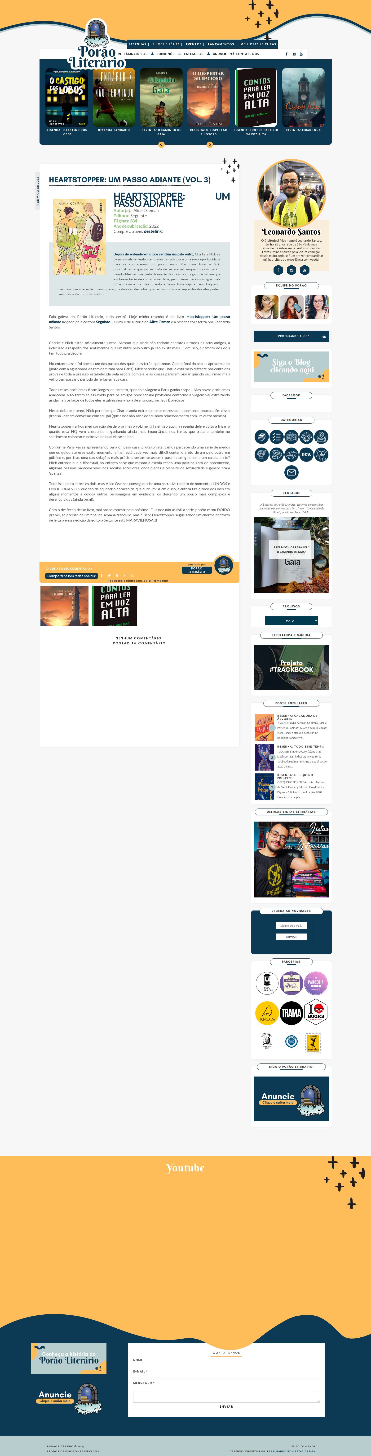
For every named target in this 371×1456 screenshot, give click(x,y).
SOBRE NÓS (162, 53)
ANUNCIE (217, 53)
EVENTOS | (196, 44)
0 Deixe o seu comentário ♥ (70, 569)
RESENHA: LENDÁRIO (114, 130)
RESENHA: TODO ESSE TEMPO (300, 746)
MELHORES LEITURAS (258, 44)
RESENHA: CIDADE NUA (303, 130)
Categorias (190, 53)
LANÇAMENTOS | (223, 44)
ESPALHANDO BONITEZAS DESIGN (291, 1451)
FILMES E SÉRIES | (168, 44)
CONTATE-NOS (244, 53)
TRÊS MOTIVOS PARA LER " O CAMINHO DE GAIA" (291, 549)
